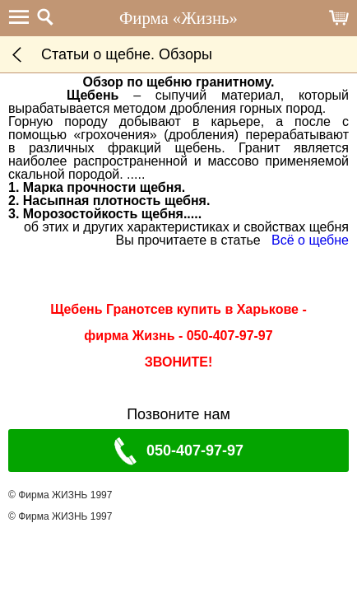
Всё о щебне (310, 240)
